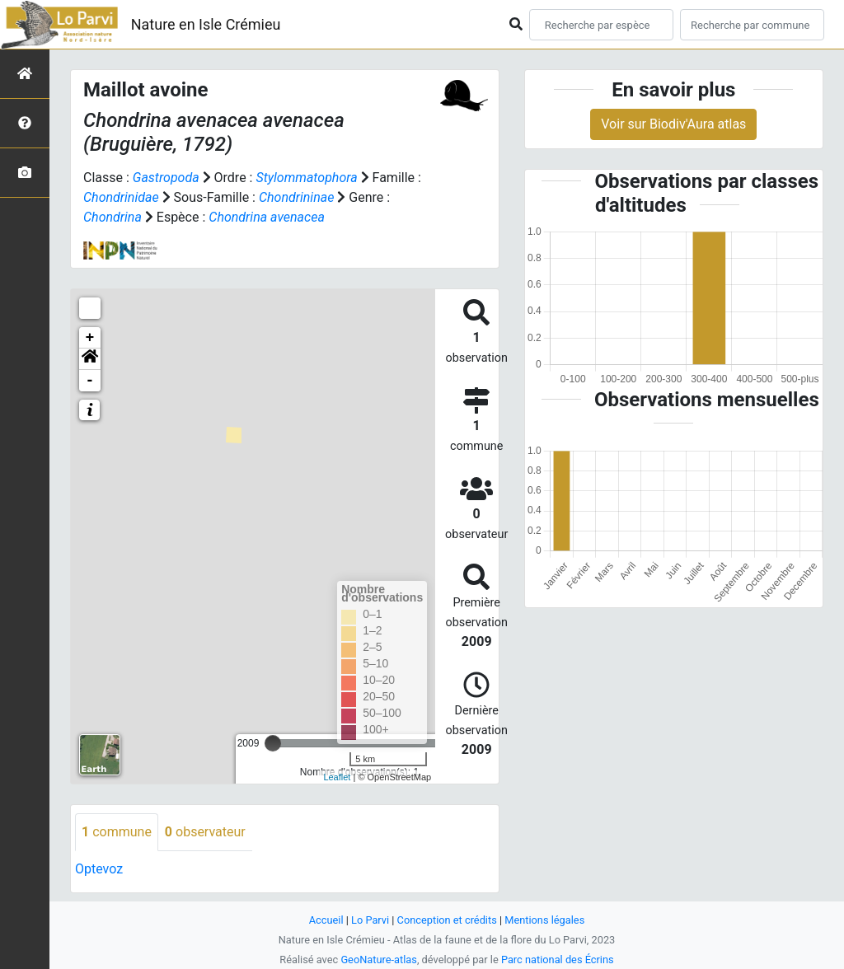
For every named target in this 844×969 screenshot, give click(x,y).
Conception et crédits (447, 920)
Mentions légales (544, 920)
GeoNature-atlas (378, 959)
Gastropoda (166, 177)
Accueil (326, 920)
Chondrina (112, 217)
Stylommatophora (306, 177)
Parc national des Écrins (557, 959)
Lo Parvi (370, 920)
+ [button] (90, 338)
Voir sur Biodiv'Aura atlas (673, 124)
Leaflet (336, 777)
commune (117, 832)
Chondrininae (296, 197)
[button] (90, 359)
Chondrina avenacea (267, 217)
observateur (205, 832)
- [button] (90, 381)
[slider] (273, 743)
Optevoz (99, 869)
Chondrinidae (121, 197)
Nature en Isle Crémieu (206, 24)
